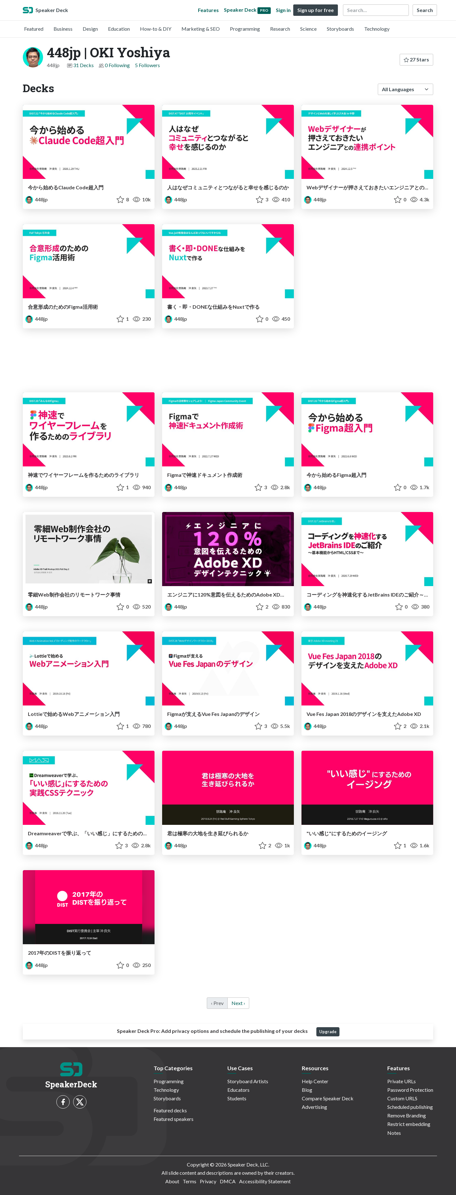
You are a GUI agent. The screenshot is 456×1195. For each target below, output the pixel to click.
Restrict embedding (408, 1124)
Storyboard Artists (247, 1081)
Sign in (283, 10)
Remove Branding (406, 1115)
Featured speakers (173, 1119)
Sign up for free (315, 10)
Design (90, 29)
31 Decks (83, 65)
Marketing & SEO (200, 29)
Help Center (315, 1081)
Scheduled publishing (410, 1107)
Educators (238, 1090)
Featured (33, 29)
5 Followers (147, 65)
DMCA (228, 1181)
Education (119, 29)
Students (236, 1098)
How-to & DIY (155, 29)
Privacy (208, 1181)
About (172, 1181)
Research (280, 29)
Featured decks (170, 1110)
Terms (189, 1181)
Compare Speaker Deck (327, 1098)
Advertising (314, 1107)
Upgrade (328, 1031)
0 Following (117, 65)
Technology (377, 29)
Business (63, 29)
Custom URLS (402, 1098)
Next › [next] (238, 1003)
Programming (245, 29)
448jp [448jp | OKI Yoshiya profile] (36, 199)
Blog (307, 1090)
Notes (394, 1133)
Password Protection (410, 1090)
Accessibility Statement (265, 1181)
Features (208, 10)
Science (308, 29)
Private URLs (401, 1081)
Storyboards (340, 29)
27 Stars (416, 59)
